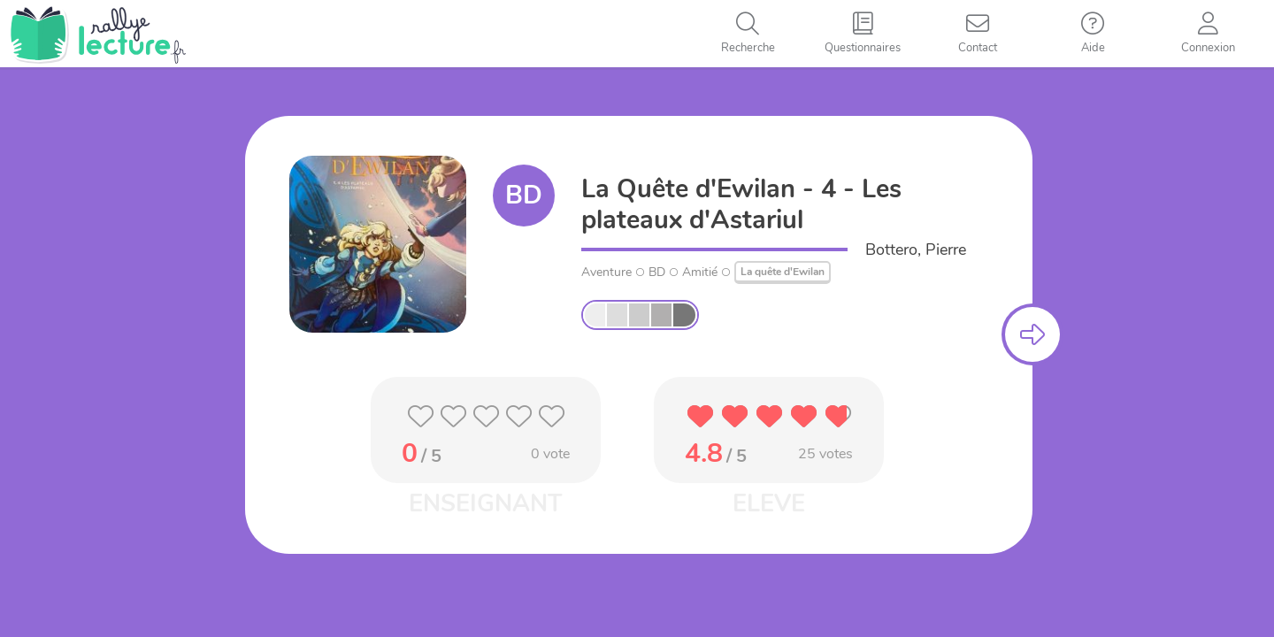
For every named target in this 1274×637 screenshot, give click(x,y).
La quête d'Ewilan (783, 272)
